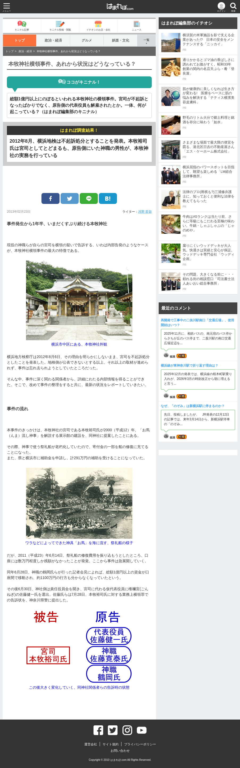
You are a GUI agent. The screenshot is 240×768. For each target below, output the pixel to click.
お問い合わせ (120, 751)
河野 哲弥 (145, 211)
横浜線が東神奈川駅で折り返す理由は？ (189, 365)
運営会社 (90, 744)
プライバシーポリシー (140, 744)
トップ (19, 40)
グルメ (87, 40)
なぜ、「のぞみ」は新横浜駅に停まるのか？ (193, 406)
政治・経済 (53, 40)
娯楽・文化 (120, 40)
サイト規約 (111, 744)
